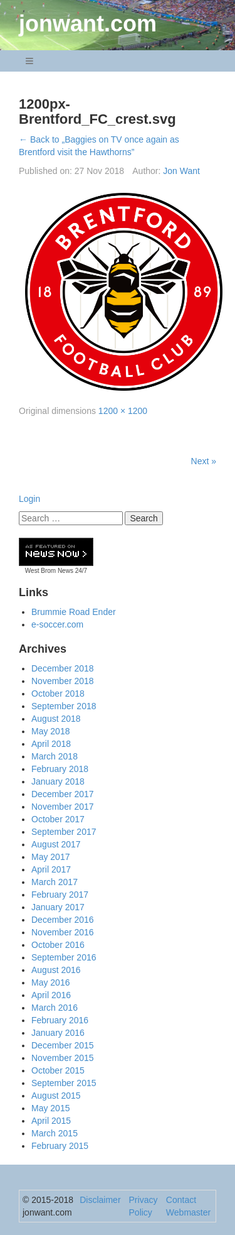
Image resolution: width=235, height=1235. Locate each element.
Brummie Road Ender (73, 612)
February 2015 (59, 1146)
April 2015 (51, 1121)
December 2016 (62, 920)
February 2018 (59, 769)
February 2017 (59, 895)
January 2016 (58, 1033)
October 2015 (58, 1070)
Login (29, 499)
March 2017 (54, 882)
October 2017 (58, 819)
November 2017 (62, 807)
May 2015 (50, 1108)
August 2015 (56, 1096)
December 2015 (62, 1045)
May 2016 (50, 982)
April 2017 (51, 869)
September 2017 (64, 832)
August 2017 (56, 844)
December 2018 (62, 668)
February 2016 (59, 1020)
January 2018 (58, 781)
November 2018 (62, 681)
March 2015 (54, 1133)
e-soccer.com (57, 624)
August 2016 (56, 970)
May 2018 (50, 731)
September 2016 (64, 957)
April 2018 (51, 744)
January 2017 (58, 907)
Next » (203, 461)
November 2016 (62, 932)
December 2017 (62, 794)
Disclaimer (100, 1200)
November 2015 (62, 1058)
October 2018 (58, 693)
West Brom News (49, 570)
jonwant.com (88, 23)
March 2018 (54, 756)
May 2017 (50, 857)
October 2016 (58, 945)
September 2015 (64, 1083)
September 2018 (64, 706)
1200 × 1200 (122, 411)
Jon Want (181, 171)
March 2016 (54, 1008)
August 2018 (56, 719)
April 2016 (51, 995)
